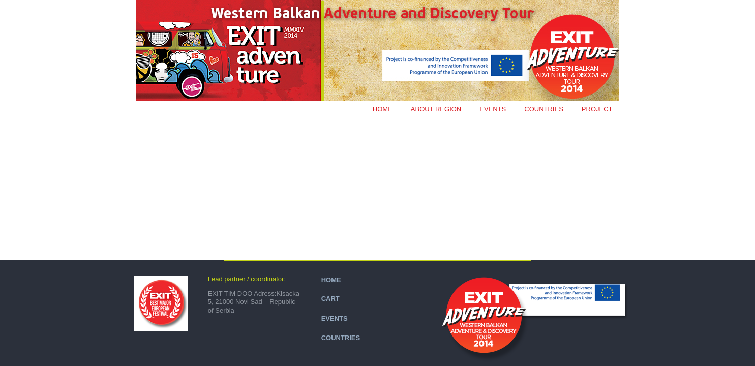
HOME (331, 280)
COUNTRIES (543, 109)
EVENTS (492, 109)
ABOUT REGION (436, 109)
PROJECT (597, 109)
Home (382, 109)
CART (330, 298)
